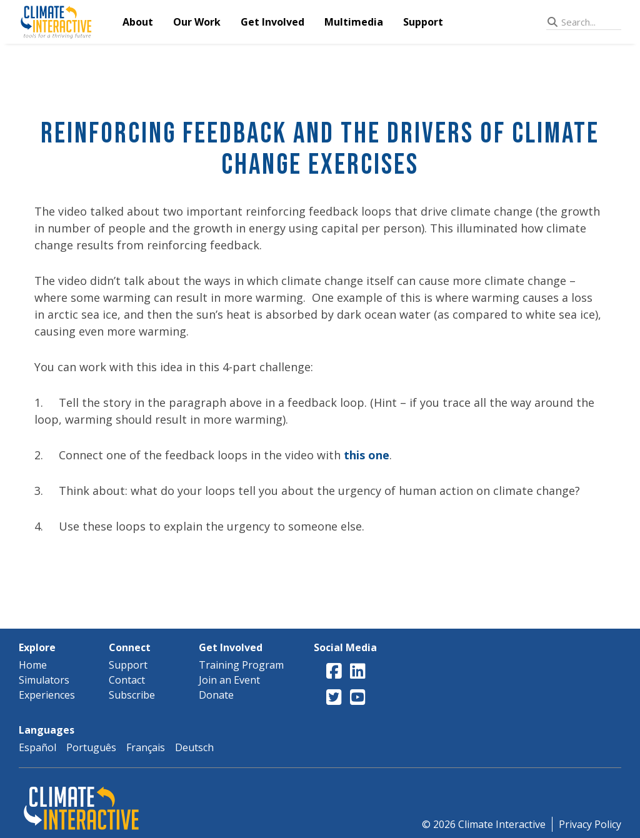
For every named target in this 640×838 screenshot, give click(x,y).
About (137, 22)
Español (37, 747)
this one (366, 454)
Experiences (47, 695)
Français (145, 747)
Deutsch (194, 747)
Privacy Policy (590, 824)
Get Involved (272, 22)
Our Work (197, 22)
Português (91, 747)
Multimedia (353, 22)
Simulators (44, 680)
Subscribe (132, 695)
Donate (216, 695)
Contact (127, 680)
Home (33, 665)
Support (423, 22)
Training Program (241, 665)
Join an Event (229, 680)
